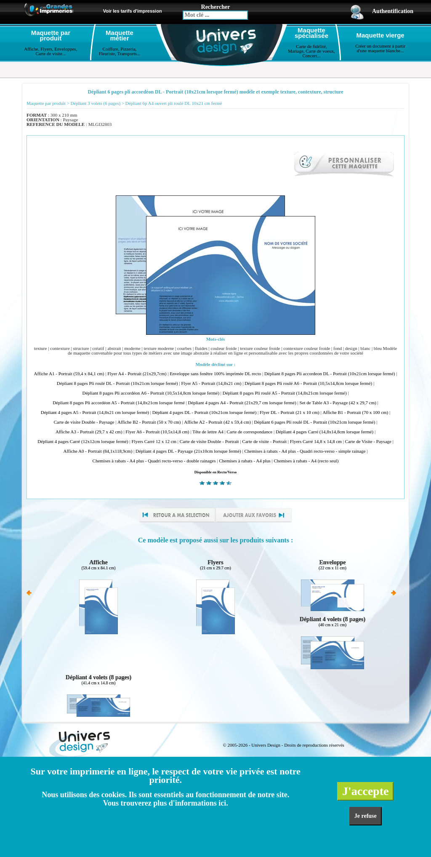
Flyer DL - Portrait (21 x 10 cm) (289, 412)
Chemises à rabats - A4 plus (245, 461)
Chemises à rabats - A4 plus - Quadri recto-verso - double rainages (154, 461)
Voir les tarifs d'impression (132, 10)
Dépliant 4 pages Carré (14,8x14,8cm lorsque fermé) (324, 432)
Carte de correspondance (250, 432)
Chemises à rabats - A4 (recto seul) (306, 461)
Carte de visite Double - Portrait (209, 441)
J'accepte (365, 791)
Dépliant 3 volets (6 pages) (96, 103)
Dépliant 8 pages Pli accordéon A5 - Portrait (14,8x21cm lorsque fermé (119, 402)
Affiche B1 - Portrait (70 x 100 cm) (355, 412)
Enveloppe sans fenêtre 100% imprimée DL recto (215, 373)
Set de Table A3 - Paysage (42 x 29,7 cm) (338, 402)
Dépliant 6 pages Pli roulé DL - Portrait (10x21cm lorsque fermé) (314, 422)
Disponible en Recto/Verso (215, 472)
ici (222, 803)
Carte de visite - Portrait (264, 441)
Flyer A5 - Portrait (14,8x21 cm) (211, 383)
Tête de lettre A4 (207, 432)
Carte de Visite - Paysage (368, 441)
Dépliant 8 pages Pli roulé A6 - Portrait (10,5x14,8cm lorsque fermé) (308, 383)
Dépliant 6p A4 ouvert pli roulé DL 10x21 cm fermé (173, 103)
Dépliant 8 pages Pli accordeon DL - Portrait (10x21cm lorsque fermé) (329, 373)
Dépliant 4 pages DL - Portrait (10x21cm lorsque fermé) (204, 412)
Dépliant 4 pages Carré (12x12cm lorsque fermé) (82, 441)
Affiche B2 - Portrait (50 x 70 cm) (149, 422)
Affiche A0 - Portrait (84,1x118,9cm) (98, 451)
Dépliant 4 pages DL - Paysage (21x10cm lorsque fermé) (188, 451)
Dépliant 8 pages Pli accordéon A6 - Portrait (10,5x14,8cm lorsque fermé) (150, 393)
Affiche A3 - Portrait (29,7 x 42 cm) (89, 432)
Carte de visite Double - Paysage (84, 422)
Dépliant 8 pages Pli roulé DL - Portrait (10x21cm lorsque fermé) (117, 383)
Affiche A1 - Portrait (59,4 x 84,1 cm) (69, 373)
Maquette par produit (46, 103)
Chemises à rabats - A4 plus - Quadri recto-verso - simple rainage (304, 451)
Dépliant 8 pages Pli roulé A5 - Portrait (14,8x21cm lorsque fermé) (285, 393)
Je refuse (365, 816)
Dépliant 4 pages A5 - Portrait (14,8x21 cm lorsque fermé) (95, 412)
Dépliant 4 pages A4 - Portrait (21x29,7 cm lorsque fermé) (242, 402)
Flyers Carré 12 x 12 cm (153, 441)
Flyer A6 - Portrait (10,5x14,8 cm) (157, 432)
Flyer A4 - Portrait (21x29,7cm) (136, 373)
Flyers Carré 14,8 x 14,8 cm (316, 441)
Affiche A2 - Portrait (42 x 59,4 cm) (217, 422)
